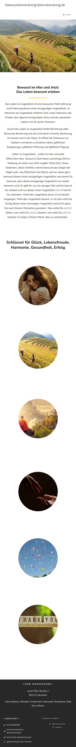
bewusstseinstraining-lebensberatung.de (35, 5)
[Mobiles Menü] (67, 14)
